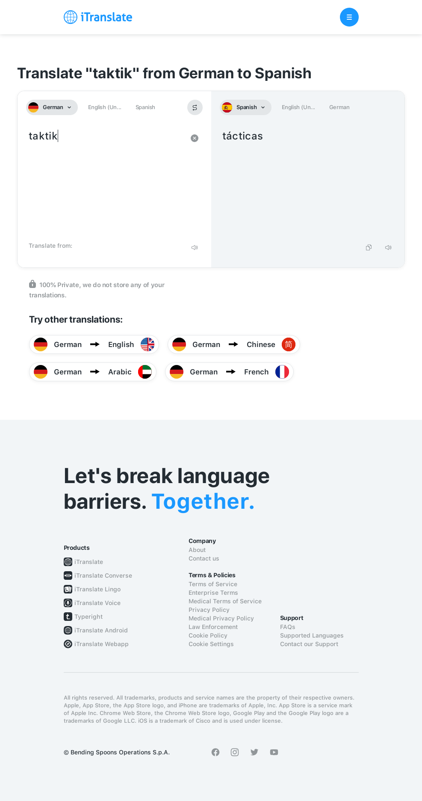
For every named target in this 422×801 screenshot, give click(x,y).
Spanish (145, 107)
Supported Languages (312, 635)
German (339, 107)
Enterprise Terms (213, 592)
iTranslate (88, 561)
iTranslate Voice (97, 602)
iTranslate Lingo (97, 589)
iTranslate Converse (103, 575)
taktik (106, 183)
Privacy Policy (209, 609)
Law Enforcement (213, 626)
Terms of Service (213, 584)
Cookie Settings (211, 644)
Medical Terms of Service (225, 601)
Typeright (88, 616)
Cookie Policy (208, 635)
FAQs (287, 626)
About (197, 549)
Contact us (204, 558)
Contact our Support (309, 644)
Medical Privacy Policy (221, 618)
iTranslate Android (101, 630)
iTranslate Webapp (101, 644)
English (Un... (104, 107)
